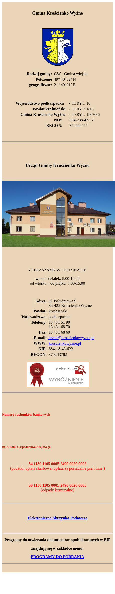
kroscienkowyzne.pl (64, 343)
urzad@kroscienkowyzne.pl (71, 338)
